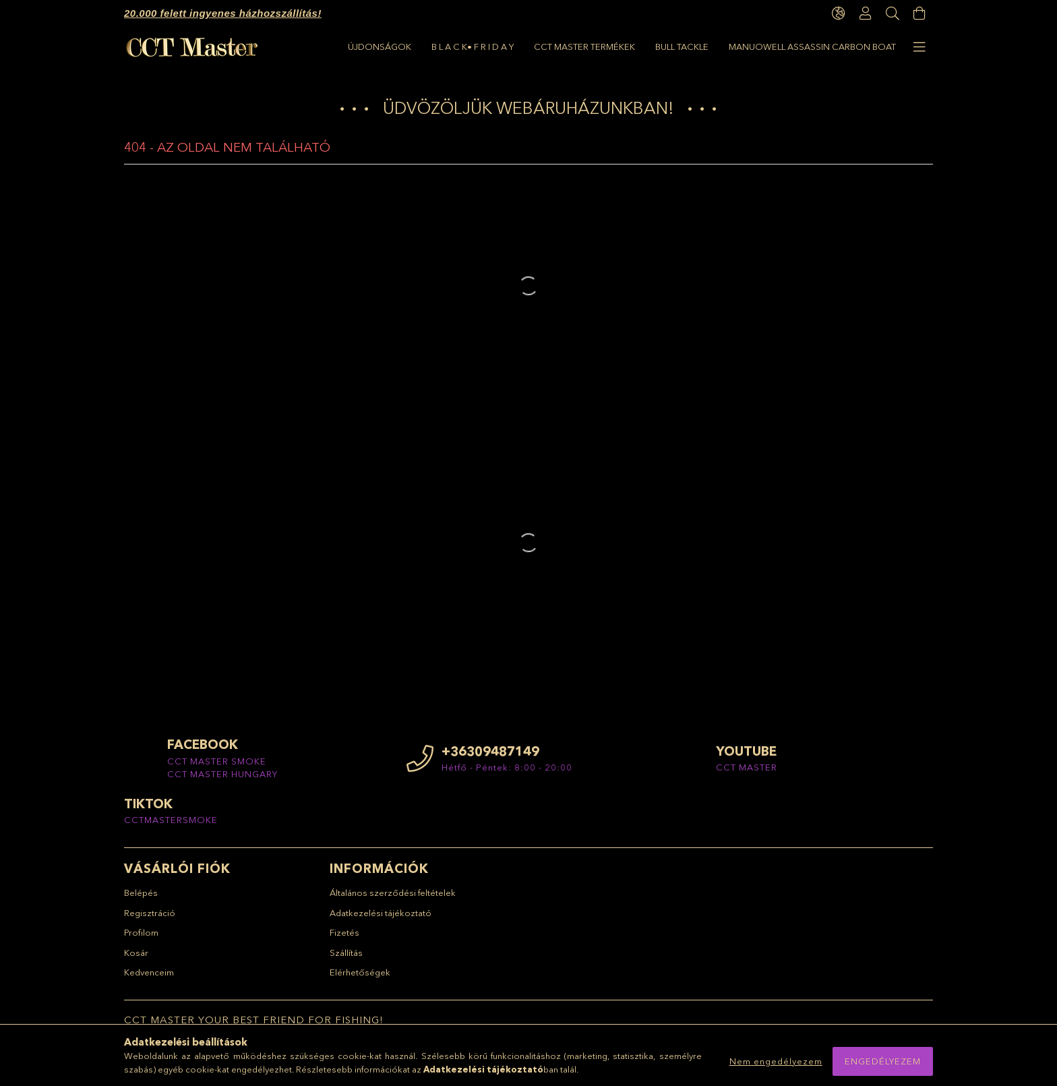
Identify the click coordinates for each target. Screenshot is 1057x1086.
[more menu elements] (919, 47)
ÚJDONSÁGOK (379, 46)
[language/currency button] (838, 13)
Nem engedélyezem (775, 1061)
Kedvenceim (149, 972)
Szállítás (346, 952)
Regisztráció (149, 912)
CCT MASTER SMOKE (216, 761)
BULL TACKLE (681, 46)
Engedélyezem (883, 1061)
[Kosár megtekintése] (919, 13)
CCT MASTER (746, 767)
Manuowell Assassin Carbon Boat (812, 46)
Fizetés (344, 932)
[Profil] (865, 13)
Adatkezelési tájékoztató (380, 912)
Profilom (141, 932)
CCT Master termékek (584, 46)
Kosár (136, 952)
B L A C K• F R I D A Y (472, 46)
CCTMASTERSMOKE (171, 819)
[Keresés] (892, 13)
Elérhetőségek (360, 972)
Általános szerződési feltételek (393, 892)
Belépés (141, 892)
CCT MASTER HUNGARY (222, 773)
